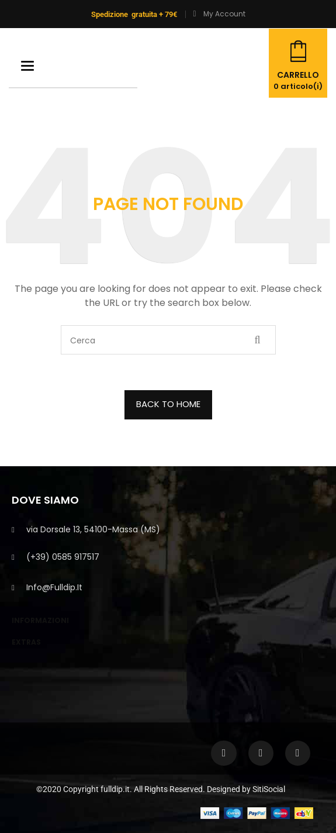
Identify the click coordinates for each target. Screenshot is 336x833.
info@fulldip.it (54, 587)
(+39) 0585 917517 (62, 557)
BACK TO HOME (168, 404)
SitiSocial (268, 789)
